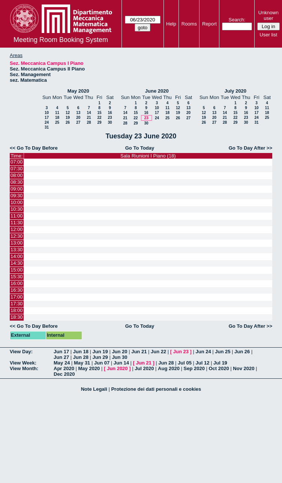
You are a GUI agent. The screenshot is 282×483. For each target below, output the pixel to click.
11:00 (16, 216)
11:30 (16, 222)
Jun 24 (203, 351)
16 (110, 113)
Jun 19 (100, 351)
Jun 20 (119, 351)
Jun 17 (61, 351)
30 (110, 122)
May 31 (82, 363)
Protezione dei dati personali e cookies (156, 389)
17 (47, 118)
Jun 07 (102, 363)
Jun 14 (121, 363)
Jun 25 (222, 351)
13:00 (16, 243)
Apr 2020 (64, 368)
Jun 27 (61, 357)
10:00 (16, 202)
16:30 (16, 290)
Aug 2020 (169, 368)
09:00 (16, 189)
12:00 (16, 229)
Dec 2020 (64, 374)
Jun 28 (80, 357)
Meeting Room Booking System (61, 40)
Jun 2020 (117, 368)
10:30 (16, 209)
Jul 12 (203, 363)
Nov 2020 (243, 368)
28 (89, 122)
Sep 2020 (194, 368)
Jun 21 (139, 351)
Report (209, 24)
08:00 (16, 175)
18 (57, 118)
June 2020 (157, 91)
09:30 (16, 195)
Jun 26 (242, 351)
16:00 (16, 283)
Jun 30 (119, 357)
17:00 (16, 297)
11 (57, 113)
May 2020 (78, 91)
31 (47, 127)
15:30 (16, 276)
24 (47, 122)
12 (68, 113)
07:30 (16, 168)
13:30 (16, 249)
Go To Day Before (37, 148)
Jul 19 (220, 363)
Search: (237, 19)
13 (78, 113)
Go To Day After (247, 148)
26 (68, 122)
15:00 (16, 270)
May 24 (62, 363)
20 (78, 118)
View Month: (24, 368)
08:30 (16, 182)
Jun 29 (100, 357)
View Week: (23, 363)
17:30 (16, 303)
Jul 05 (185, 363)
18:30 (16, 317)
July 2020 (235, 91)
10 (47, 113)
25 (57, 122)
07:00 (16, 162)
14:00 (16, 256)
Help (171, 24)
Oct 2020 (218, 368)
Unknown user (268, 15)
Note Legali (94, 389)
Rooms (189, 24)
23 (110, 118)
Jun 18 (80, 351)
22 (99, 118)
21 (89, 118)
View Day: (21, 351)
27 (78, 122)
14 (89, 113)
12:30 (16, 236)
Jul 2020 (144, 368)
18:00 (16, 310)
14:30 (16, 263)
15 (99, 113)
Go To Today (139, 148)
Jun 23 (181, 351)
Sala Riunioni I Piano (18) (148, 156)
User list (268, 35)
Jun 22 (158, 351)
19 (68, 118)
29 (99, 122)
